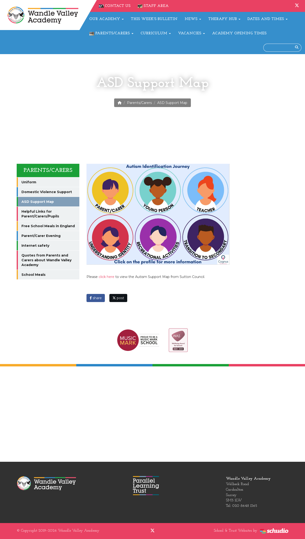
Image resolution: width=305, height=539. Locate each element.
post (118, 298)
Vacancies (191, 33)
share (96, 298)
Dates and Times (268, 19)
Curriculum (156, 33)
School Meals (33, 274)
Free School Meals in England (48, 226)
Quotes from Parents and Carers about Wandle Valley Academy (46, 260)
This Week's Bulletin (154, 19)
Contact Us (115, 6)
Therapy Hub (224, 19)
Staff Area (153, 6)
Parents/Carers (111, 33)
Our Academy (106, 19)
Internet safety (35, 245)
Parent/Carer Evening (41, 236)
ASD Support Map (37, 202)
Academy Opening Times (239, 33)
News (193, 19)
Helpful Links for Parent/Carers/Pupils (40, 213)
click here (106, 277)
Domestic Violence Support (46, 192)
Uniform (28, 182)
